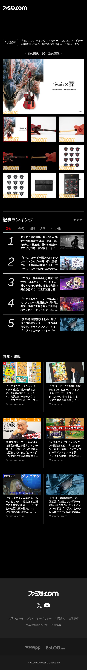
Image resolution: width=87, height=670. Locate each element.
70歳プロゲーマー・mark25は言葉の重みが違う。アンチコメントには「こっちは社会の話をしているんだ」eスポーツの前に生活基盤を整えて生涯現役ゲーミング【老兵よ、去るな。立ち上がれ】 (22, 449)
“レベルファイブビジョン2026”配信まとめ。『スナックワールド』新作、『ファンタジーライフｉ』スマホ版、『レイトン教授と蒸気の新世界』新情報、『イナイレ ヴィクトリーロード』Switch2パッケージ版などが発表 (65, 449)
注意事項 (74, 618)
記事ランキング (18, 219)
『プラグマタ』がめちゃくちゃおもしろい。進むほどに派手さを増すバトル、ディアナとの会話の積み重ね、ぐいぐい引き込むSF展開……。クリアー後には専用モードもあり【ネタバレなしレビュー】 (22, 505)
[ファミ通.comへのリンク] (15, 8)
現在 (8, 228)
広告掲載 (56, 625)
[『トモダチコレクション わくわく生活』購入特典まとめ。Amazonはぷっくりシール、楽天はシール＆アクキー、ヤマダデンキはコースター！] (22, 372)
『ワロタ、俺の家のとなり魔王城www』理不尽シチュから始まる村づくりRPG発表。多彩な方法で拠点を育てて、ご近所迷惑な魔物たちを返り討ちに (39, 284)
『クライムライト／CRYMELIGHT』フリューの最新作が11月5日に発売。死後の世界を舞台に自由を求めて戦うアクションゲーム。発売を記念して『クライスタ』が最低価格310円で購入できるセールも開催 (39, 304)
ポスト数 (56, 228)
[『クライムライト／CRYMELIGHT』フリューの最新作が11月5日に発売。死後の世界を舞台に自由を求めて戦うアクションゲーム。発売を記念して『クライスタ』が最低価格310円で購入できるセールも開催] (72, 304)
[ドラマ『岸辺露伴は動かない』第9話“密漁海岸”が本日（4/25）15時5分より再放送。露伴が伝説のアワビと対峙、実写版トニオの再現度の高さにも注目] (72, 242)
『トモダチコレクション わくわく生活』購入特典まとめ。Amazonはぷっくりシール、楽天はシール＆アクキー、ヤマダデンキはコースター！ (22, 393)
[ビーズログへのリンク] (55, 647)
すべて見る (79, 220)
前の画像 (33, 53)
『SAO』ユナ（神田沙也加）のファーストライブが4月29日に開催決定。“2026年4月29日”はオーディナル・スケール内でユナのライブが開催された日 (39, 263)
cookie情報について (37, 625)
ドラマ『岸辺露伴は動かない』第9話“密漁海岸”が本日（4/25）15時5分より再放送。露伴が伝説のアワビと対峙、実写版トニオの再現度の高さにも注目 (39, 243)
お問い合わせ (15, 618)
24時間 (20, 228)
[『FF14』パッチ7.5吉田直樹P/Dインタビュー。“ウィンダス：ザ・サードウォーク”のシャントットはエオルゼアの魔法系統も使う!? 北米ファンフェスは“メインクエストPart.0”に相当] (65, 372)
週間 (32, 228)
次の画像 (54, 53)
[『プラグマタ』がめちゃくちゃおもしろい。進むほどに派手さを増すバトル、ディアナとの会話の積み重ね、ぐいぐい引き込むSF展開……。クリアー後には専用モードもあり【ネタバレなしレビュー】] (22, 484)
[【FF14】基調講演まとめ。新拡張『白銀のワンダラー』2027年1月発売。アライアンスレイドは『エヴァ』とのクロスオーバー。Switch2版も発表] (72, 324)
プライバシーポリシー (39, 618)
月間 (42, 228)
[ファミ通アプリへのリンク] (32, 647)
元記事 (10, 43)
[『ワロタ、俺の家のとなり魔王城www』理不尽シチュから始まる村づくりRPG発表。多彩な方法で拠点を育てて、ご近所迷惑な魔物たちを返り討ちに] (72, 283)
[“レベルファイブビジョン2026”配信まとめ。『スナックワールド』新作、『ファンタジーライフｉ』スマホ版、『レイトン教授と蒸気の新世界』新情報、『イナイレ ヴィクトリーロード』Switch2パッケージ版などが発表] (65, 428)
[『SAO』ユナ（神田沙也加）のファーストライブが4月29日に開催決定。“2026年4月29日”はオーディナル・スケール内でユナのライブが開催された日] (72, 263)
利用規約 (60, 618)
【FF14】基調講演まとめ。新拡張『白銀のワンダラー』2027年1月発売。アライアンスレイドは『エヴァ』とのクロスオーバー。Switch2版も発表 (39, 325)
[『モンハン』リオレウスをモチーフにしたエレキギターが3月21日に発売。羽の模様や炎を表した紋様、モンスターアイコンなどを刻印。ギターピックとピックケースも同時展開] (15, 129)
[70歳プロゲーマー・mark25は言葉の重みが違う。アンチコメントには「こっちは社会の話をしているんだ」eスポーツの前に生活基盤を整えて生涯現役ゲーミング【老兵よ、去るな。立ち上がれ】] (22, 428)
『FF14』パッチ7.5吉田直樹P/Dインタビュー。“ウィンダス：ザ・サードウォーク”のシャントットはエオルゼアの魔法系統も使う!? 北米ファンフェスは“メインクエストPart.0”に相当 (64, 393)
